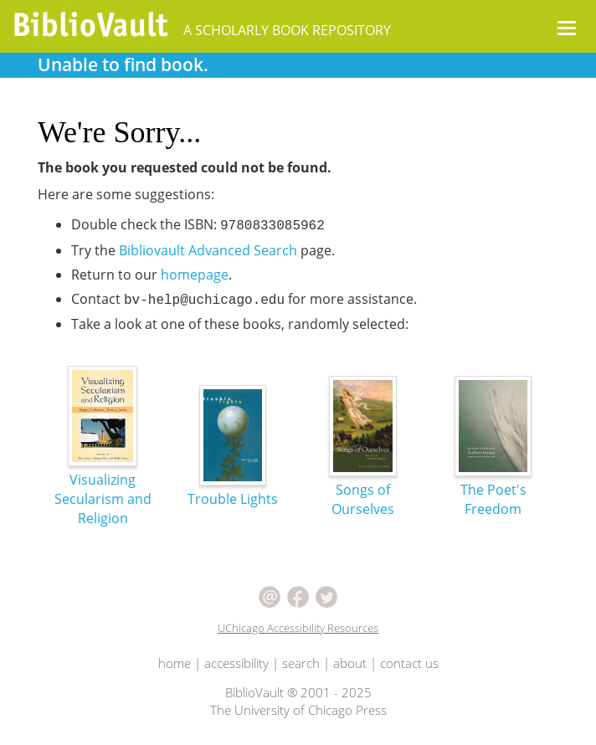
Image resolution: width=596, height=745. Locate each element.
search (301, 663)
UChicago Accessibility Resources (298, 627)
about (350, 663)
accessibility (236, 663)
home (174, 663)
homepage (195, 274)
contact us (409, 663)
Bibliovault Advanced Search (208, 250)
